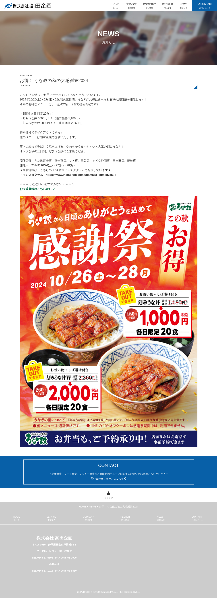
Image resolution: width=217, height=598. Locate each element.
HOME (114, 7)
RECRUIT (166, 7)
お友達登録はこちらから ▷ (37, 188)
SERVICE (130, 7)
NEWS (182, 7)
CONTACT (204, 7)
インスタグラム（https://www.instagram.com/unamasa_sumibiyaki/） (70, 174)
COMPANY (148, 7)
